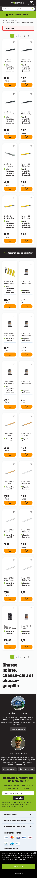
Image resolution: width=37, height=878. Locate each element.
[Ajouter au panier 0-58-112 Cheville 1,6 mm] (27, 85)
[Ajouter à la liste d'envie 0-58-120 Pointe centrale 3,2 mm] (14, 146)
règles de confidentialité (10, 804)
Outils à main (13, 20)
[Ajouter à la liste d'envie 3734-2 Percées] (31, 608)
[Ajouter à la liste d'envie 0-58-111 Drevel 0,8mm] (14, 42)
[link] (8, 36)
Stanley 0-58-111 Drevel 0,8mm (9, 62)
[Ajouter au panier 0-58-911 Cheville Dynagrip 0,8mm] (27, 189)
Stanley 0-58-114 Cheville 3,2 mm (26, 114)
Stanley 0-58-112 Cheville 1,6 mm (26, 62)
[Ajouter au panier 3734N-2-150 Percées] (27, 306)
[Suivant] (28, 36)
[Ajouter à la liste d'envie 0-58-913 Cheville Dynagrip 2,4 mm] (31, 198)
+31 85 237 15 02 (26, 769)
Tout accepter (18, 866)
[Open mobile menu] (4, 3)
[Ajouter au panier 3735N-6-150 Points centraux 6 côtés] (10, 599)
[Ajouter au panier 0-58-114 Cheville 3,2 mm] (27, 137)
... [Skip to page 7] (20, 36)
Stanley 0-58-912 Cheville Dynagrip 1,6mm (10, 218)
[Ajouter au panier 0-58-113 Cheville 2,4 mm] (10, 137)
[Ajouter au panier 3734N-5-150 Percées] (27, 354)
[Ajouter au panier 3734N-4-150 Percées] (10, 354)
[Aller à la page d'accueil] (17, 3)
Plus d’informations (18, 729)
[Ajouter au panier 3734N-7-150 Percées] (10, 407)
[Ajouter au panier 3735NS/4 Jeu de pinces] (10, 647)
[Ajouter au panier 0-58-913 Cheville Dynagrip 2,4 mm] (27, 241)
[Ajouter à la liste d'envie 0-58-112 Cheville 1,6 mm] (31, 42)
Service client (9, 769)
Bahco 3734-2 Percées (26, 627)
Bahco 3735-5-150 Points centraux (9, 484)
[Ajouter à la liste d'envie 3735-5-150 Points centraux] (14, 464)
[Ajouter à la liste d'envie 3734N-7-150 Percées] (14, 364)
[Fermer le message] (32, 28)
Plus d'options (18, 873)
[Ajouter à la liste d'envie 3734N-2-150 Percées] (31, 264)
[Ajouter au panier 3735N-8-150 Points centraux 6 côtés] (27, 599)
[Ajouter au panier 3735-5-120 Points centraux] (27, 455)
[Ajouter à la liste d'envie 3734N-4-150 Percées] (14, 316)
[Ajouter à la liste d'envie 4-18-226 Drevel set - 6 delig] (14, 264)
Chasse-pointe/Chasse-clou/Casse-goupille (19, 22)
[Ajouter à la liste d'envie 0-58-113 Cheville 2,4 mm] (14, 94)
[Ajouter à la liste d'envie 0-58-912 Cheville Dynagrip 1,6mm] (14, 198)
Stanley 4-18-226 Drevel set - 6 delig (10, 283)
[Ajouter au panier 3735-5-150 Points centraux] (10, 503)
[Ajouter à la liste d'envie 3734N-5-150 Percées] (31, 316)
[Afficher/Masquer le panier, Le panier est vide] (31, 3)
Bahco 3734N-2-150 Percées (26, 282)
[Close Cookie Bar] (35, 853)
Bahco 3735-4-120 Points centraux (9, 436)
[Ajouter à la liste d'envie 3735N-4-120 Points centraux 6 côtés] (14, 512)
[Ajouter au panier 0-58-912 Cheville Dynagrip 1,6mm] (10, 241)
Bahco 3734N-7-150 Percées (9, 383)
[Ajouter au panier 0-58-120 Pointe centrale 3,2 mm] (10, 189)
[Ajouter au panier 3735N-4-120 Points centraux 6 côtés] (10, 551)
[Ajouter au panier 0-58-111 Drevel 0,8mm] (10, 85)
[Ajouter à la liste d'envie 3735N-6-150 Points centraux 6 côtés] (14, 560)
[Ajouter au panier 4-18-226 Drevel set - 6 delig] (10, 306)
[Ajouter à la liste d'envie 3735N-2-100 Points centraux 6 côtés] (31, 464)
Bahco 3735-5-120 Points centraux (26, 436)
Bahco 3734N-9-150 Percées (26, 383)
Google (13, 806)
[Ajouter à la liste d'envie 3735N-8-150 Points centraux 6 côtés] (31, 560)
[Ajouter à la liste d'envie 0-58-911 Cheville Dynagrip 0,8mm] (31, 146)
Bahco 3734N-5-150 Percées (26, 334)
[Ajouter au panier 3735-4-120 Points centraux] (10, 455)
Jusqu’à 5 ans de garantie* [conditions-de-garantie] (18, 15)
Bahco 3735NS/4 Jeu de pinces (9, 628)
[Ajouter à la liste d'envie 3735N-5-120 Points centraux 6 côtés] (31, 512)
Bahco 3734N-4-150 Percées (9, 334)
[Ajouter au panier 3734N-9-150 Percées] (27, 407)
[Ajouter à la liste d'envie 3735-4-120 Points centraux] (14, 416)
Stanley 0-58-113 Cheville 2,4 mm (9, 114)
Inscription (19, 798)
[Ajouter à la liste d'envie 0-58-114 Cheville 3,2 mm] (31, 94)
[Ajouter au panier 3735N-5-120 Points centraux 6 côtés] (27, 551)
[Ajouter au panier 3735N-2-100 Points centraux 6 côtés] (27, 503)
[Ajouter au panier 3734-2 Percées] (27, 647)
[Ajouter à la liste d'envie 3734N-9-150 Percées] (31, 364)
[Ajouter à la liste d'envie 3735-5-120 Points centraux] (31, 416)
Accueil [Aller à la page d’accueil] (4, 20)
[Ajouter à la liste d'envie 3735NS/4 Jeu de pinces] (14, 608)
